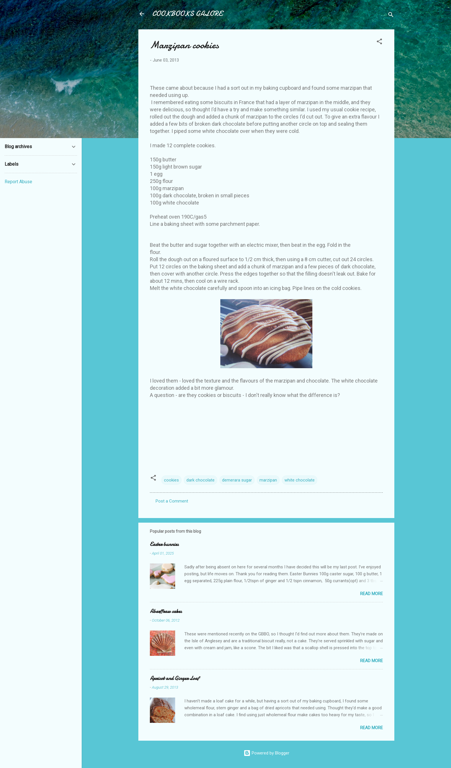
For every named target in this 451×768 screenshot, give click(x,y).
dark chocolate (200, 480)
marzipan (268, 480)
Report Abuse (18, 181)
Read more (371, 593)
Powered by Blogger (266, 753)
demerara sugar (237, 480)
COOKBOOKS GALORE (187, 13)
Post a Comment (172, 501)
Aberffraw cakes (166, 611)
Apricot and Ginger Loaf (174, 678)
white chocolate (299, 480)
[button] (379, 42)
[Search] (390, 15)
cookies (171, 480)
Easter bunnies (164, 544)
